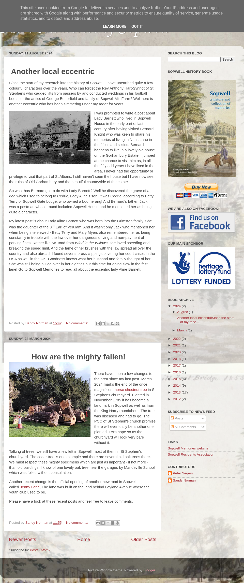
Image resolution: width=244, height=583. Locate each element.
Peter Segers (183, 473)
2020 (177, 352)
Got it (137, 26)
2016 (177, 372)
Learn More (114, 26)
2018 (177, 359)
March (182, 330)
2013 (177, 392)
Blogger (149, 570)
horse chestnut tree (131, 390)
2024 (177, 306)
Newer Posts (22, 539)
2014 (177, 385)
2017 (177, 365)
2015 (177, 379)
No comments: (77, 323)
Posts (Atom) (40, 550)
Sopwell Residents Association (191, 454)
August (183, 312)
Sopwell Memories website (188, 448)
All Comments (183, 427)
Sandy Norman (184, 480)
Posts (177, 418)
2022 (177, 339)
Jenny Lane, (31, 487)
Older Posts (143, 539)
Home (83, 539)
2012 (177, 399)
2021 (177, 345)
